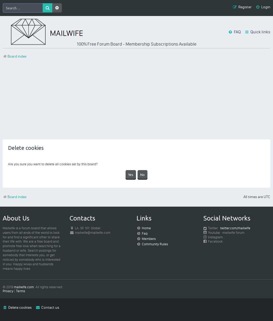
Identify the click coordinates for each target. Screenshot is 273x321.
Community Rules (155, 244)
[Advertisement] (136, 102)
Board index (15, 197)
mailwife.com (24, 287)
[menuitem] (263, 7)
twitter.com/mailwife (235, 228)
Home (146, 228)
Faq (144, 233)
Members (149, 239)
